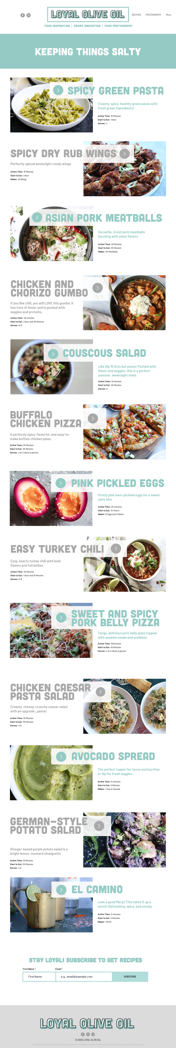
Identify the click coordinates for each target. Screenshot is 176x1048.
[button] (136, 14)
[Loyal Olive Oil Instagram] (28, 15)
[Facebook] (83, 1034)
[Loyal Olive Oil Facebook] (23, 15)
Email (58, 969)
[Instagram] (88, 1034)
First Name (28, 969)
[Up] (58, 90)
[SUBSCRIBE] (130, 977)
